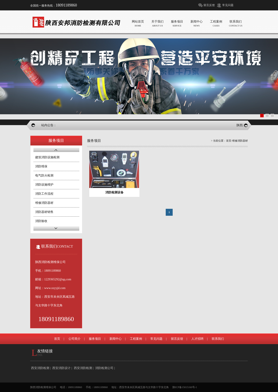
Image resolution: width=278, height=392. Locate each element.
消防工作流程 (44, 193)
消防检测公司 (104, 368)
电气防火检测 (44, 175)
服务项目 (95, 338)
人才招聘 (197, 338)
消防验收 (41, 221)
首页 (228, 140)
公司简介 (74, 338)
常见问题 (227, 5)
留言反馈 (209, 5)
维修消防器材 (44, 202)
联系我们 (218, 338)
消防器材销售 (44, 212)
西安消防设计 (61, 368)
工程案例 (136, 338)
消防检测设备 (114, 192)
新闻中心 (115, 338)
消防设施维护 (44, 184)
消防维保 (41, 166)
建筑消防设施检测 (47, 157)
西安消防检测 (40, 368)
